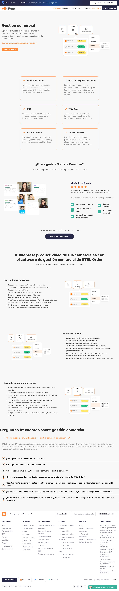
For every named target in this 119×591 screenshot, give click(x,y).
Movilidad (5, 540)
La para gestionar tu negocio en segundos (38, 3)
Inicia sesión (96, 8)
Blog (80, 526)
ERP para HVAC (64, 531)
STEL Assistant (10, 3)
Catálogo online (43, 540)
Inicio (3, 526)
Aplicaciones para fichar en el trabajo (108, 572)
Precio (74, 8)
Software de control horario (107, 567)
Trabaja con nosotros (102, 579)
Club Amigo (26, 534)
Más (80, 8)
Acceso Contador (28, 537)
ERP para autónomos (66, 554)
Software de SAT (106, 552)
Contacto (87, 8)
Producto (57, 8)
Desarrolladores (27, 546)
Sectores (66, 8)
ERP (3, 534)
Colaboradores (27, 543)
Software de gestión (107, 549)
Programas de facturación (104, 546)
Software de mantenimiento (105, 555)
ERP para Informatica (66, 534)
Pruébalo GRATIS (109, 8)
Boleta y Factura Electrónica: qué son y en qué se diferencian (108, 536)
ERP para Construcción (66, 542)
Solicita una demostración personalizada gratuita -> (19, 43)
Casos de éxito (7, 549)
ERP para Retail (64, 545)
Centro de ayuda (28, 526)
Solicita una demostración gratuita (83, 514)
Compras (41, 545)
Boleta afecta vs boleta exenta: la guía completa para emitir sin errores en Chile (108, 527)
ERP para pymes (64, 557)
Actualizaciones (7, 546)
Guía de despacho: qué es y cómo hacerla (108, 531)
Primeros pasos (27, 528)
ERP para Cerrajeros (65, 548)
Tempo (4, 537)
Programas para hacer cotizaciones (107, 563)
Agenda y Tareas (44, 542)
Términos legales (88, 579)
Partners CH (26, 540)
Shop (60, 551)
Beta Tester (26, 549)
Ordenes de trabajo (44, 537)
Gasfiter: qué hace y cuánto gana (107, 541)
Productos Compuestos (46, 554)
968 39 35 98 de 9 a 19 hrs (106, 514)
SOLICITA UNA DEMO (59, 236)
